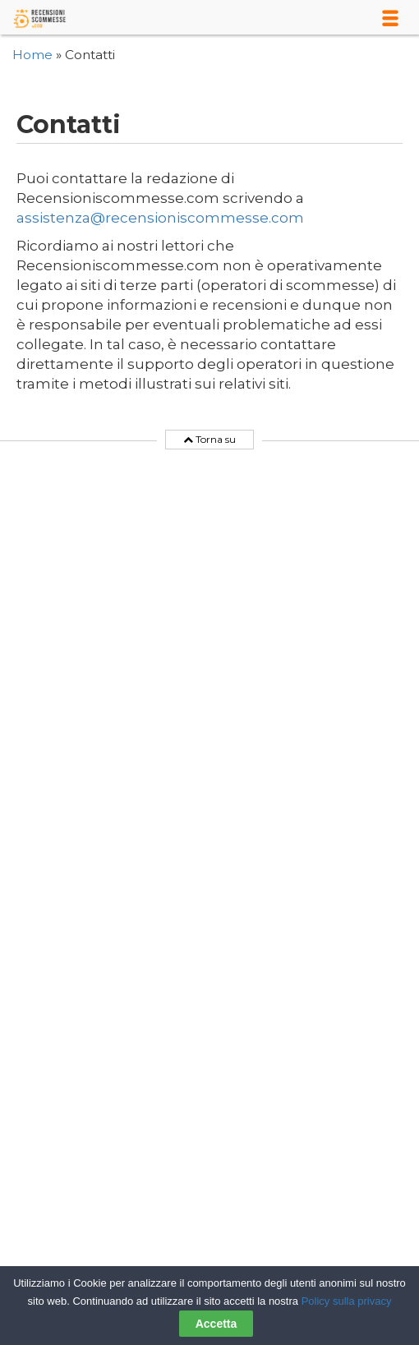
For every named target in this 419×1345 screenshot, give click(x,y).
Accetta (216, 1323)
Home (32, 54)
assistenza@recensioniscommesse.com (160, 218)
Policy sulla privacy (347, 1301)
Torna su (209, 440)
